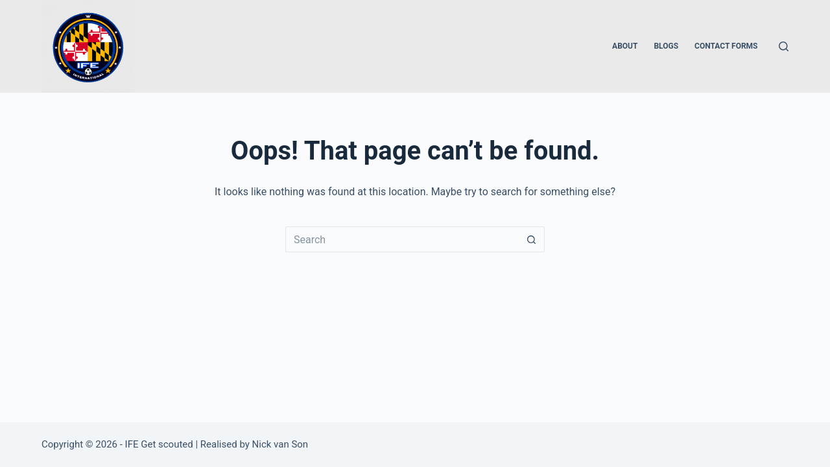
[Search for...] (402, 239)
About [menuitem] (624, 46)
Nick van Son (280, 444)
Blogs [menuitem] (666, 46)
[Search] (783, 46)
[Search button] (532, 239)
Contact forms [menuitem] (725, 46)
